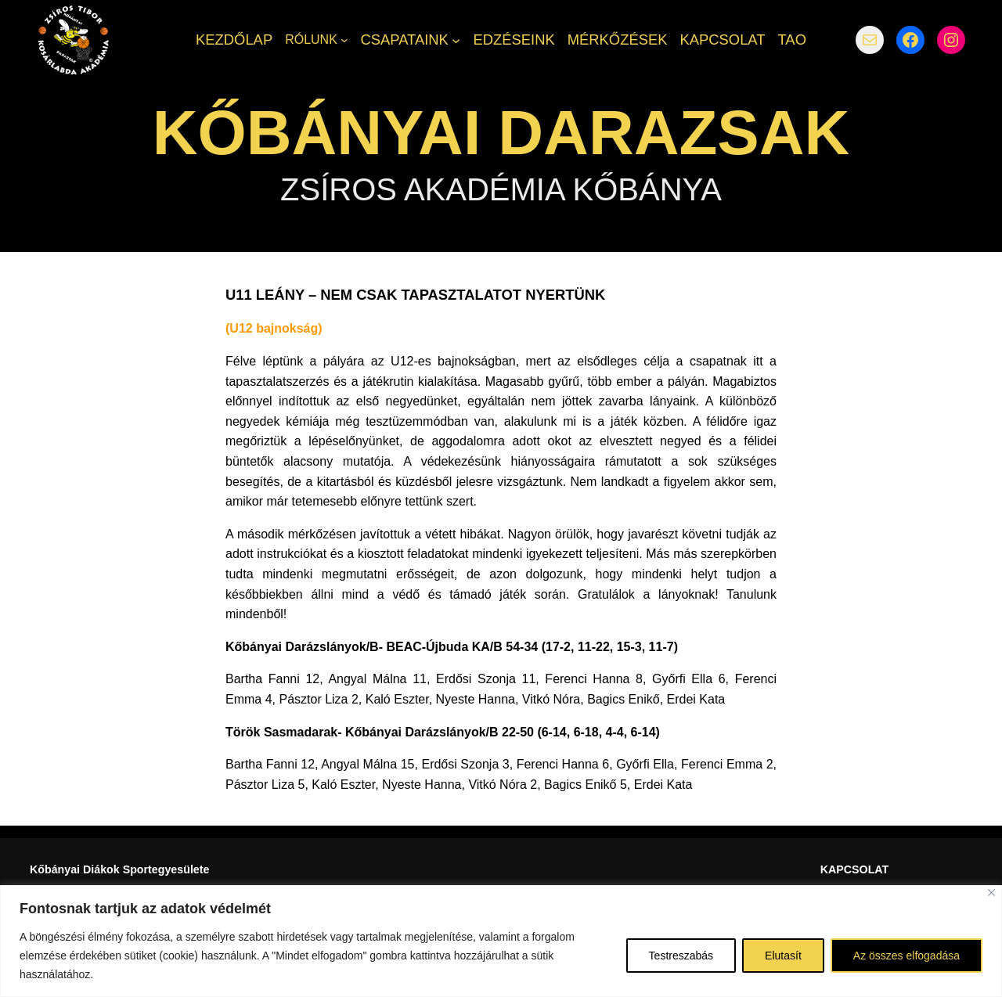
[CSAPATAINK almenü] (456, 39)
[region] (501, 941)
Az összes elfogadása (906, 955)
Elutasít (783, 955)
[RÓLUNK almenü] (344, 40)
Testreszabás (681, 955)
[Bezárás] (991, 892)
